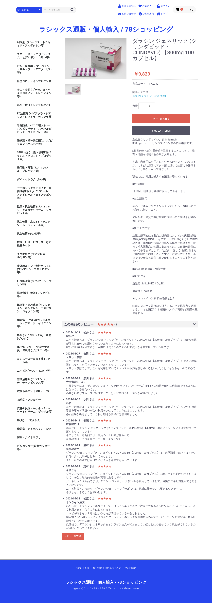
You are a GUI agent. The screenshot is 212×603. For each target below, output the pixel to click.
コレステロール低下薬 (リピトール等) (33, 360)
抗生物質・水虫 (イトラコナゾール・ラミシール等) (33, 223)
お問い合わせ (82, 568)
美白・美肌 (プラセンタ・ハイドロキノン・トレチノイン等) (34, 93)
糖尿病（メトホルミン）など (34, 428)
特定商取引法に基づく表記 (107, 568)
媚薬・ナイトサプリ (29, 437)
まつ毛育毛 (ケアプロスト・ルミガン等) (33, 255)
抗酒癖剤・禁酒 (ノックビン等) (33, 294)
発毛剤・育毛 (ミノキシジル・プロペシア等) (32, 169)
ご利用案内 (131, 568)
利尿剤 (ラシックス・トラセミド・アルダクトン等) (33, 44)
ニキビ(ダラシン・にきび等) (34, 370)
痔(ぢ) (20, 420)
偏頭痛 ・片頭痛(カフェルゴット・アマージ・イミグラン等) (34, 323)
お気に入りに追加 (161, 130)
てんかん (34, 420)
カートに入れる (161, 119)
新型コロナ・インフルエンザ (34, 81)
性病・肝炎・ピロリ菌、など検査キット (34, 244)
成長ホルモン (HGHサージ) (33, 391)
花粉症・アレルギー (29, 399)
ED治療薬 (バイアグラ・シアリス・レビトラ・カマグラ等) (34, 115)
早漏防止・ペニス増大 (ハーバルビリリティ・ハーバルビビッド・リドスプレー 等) (34, 129)
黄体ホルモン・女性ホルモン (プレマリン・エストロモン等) (34, 269)
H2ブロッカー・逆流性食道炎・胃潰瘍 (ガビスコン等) (33, 348)
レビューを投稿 (73, 536)
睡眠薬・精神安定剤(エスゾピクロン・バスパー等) (34, 142)
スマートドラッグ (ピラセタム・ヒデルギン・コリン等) (33, 56)
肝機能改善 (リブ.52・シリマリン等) (34, 282)
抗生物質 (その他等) (29, 233)
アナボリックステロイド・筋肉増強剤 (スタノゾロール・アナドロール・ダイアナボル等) (34, 193)
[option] (96, 58)
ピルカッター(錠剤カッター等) (33, 447)
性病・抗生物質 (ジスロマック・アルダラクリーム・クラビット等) (34, 210)
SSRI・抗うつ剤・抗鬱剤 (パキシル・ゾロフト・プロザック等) (34, 156)
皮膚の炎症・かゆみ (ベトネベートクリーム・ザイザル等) (34, 410)
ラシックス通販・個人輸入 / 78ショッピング (106, 29)
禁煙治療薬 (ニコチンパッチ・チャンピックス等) (32, 381)
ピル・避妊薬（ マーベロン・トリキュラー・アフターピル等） (34, 69)
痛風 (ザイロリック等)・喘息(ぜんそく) (34, 337)
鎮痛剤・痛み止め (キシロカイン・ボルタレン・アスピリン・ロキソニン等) (34, 308)
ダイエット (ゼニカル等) (31, 179)
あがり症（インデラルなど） (34, 105)
